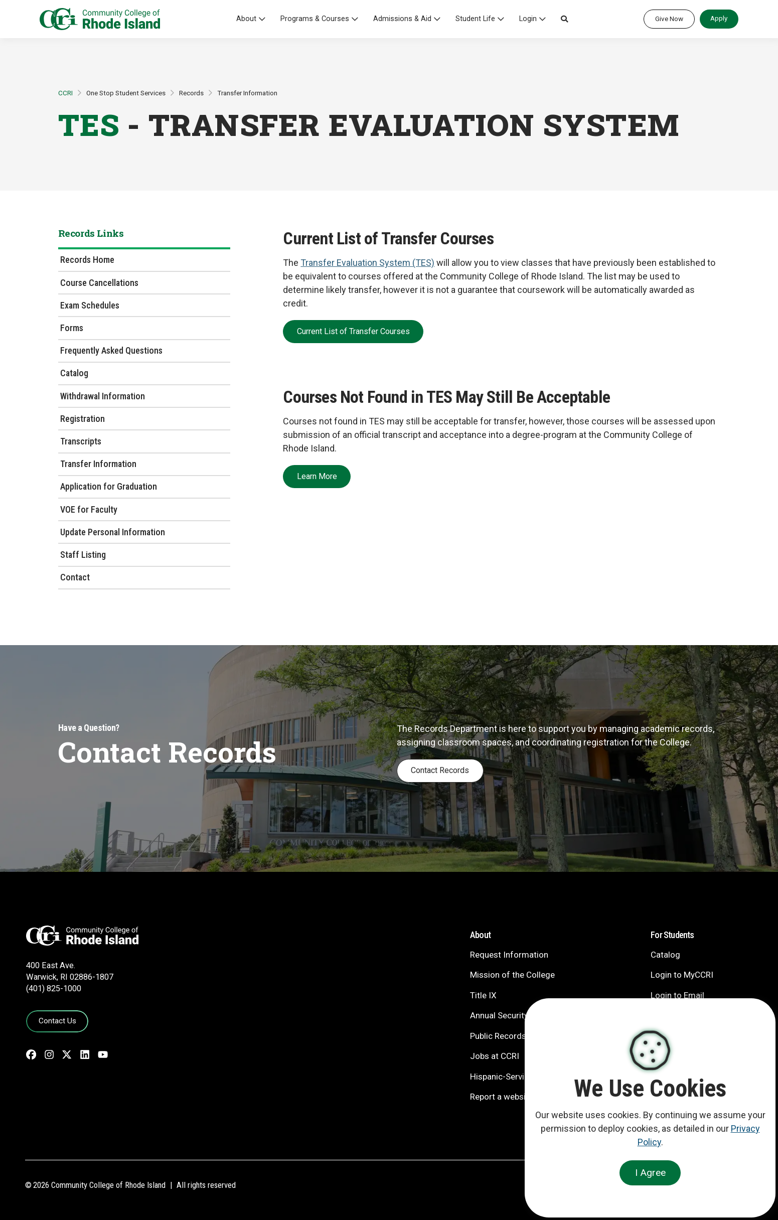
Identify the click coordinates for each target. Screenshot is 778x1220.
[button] (564, 19)
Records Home (87, 259)
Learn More (317, 476)
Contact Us (57, 1020)
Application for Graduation (108, 486)
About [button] (246, 19)
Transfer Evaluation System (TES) (367, 262)
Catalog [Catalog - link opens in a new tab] (665, 955)
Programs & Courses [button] (314, 19)
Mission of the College (512, 975)
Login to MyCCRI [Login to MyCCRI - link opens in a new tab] (682, 975)
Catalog (74, 373)
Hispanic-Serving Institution (522, 1077)
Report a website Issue (513, 1097)
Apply (718, 18)
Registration (82, 418)
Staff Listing (83, 554)
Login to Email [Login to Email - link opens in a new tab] (677, 995)
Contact (75, 577)
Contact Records (440, 770)
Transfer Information (247, 93)
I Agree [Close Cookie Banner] (650, 1172)
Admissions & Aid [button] (402, 19)
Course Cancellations (99, 282)
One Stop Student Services (126, 93)
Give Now (669, 19)
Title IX (483, 995)
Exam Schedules (89, 305)
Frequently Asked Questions (111, 350)
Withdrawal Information (102, 396)
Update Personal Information (112, 532)
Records (191, 93)
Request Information (509, 955)
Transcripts (80, 441)
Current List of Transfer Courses (353, 331)
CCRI (65, 93)
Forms (71, 328)
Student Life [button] (475, 19)
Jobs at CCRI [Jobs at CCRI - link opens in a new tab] (494, 1056)
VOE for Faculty (88, 509)
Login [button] (528, 19)
